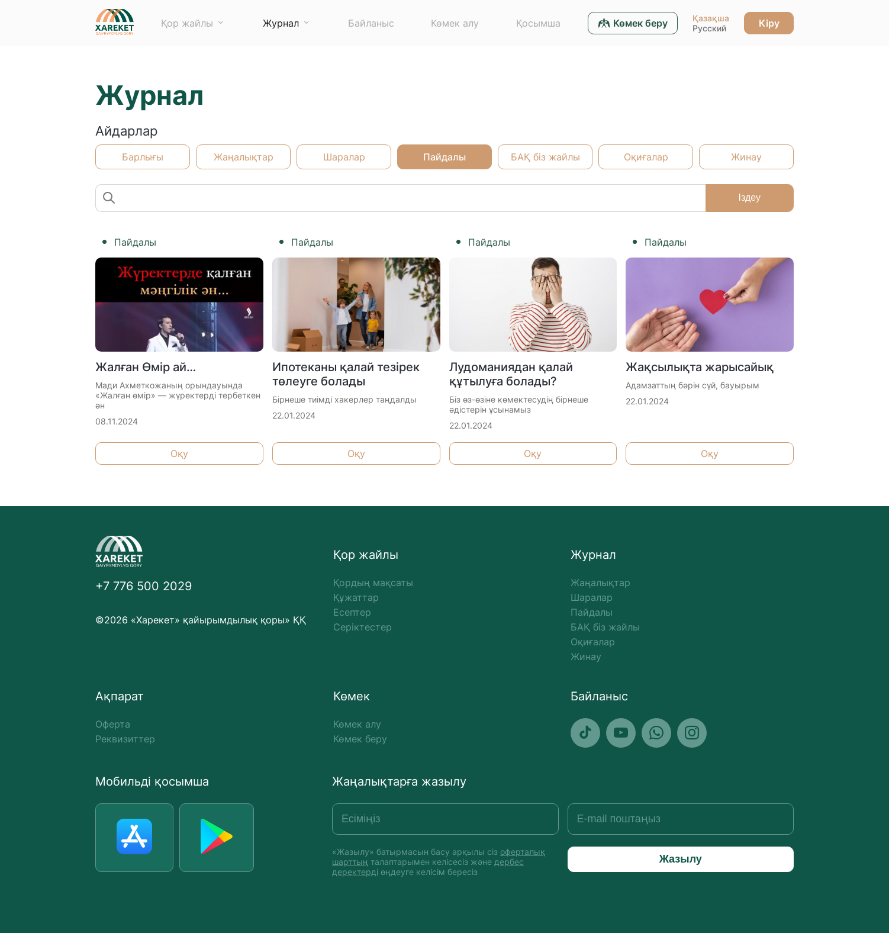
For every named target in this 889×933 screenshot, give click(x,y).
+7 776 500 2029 (143, 586)
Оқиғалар (646, 157)
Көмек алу (455, 23)
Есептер (352, 612)
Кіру (769, 23)
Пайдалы (444, 157)
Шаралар (344, 157)
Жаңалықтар (243, 157)
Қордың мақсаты (373, 582)
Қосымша (538, 23)
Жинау (746, 157)
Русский (709, 28)
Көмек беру (360, 739)
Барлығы (142, 157)
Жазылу (680, 859)
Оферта (112, 724)
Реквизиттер (125, 739)
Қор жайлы (187, 23)
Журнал (281, 23)
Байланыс (371, 23)
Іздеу (750, 197)
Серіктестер (362, 627)
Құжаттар (356, 597)
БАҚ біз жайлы (545, 157)
